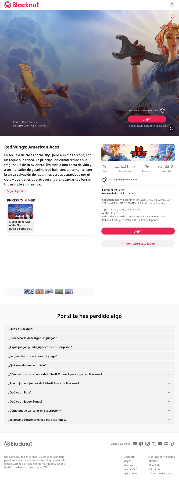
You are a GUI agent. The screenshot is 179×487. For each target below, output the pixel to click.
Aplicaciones (131, 473)
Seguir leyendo (15, 191)
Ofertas (153, 461)
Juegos (127, 461)
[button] (147, 110)
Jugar (147, 119)
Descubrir (129, 456)
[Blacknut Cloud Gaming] (21, 4)
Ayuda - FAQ (131, 469)
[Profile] (172, 5)
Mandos (128, 465)
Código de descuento (161, 473)
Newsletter (155, 465)
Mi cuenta (154, 469)
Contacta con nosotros (162, 456)
